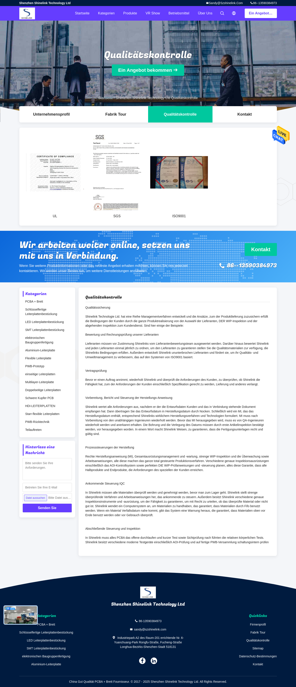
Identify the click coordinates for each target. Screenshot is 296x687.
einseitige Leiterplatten (40, 374)
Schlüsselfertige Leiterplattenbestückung (41, 312)
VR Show (153, 13)
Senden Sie (47, 508)
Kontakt (244, 114)
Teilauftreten (33, 429)
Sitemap (257, 648)
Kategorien (106, 13)
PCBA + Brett (34, 301)
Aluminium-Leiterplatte (40, 350)
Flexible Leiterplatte (38, 358)
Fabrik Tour (115, 114)
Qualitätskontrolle (180, 114)
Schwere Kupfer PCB (39, 398)
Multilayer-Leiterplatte (39, 382)
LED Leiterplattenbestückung (44, 322)
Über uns (205, 13)
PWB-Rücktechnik (37, 422)
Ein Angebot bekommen (263, 13)
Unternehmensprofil (51, 114)
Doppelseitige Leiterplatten (43, 390)
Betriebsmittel (178, 13)
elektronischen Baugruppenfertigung (39, 340)
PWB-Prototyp (34, 366)
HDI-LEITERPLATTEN (40, 406)
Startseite (82, 13)
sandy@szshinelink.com (226, 3)
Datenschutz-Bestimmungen (258, 656)
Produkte (130, 13)
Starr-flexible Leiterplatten (42, 414)
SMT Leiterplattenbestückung (44, 330)
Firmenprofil (258, 624)
